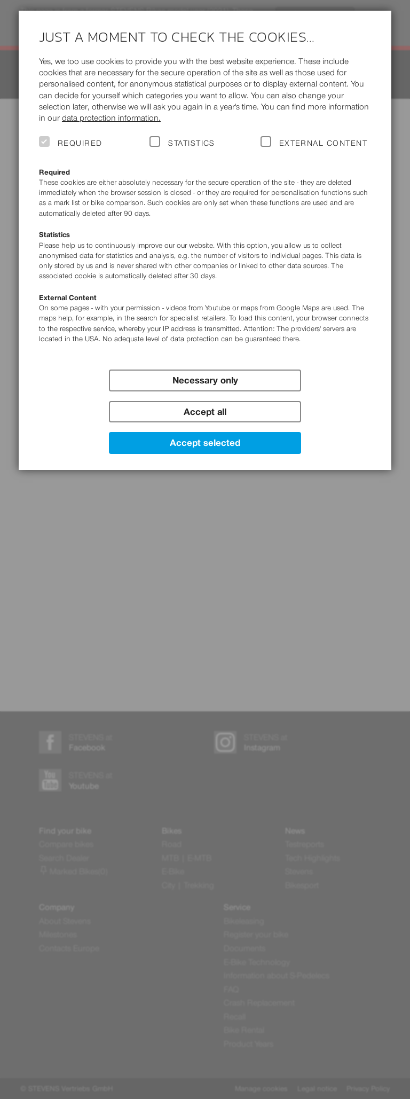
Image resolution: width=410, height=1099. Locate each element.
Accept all (205, 411)
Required (80, 143)
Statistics (191, 143)
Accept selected (205, 442)
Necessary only (205, 380)
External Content (323, 143)
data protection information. (111, 117)
